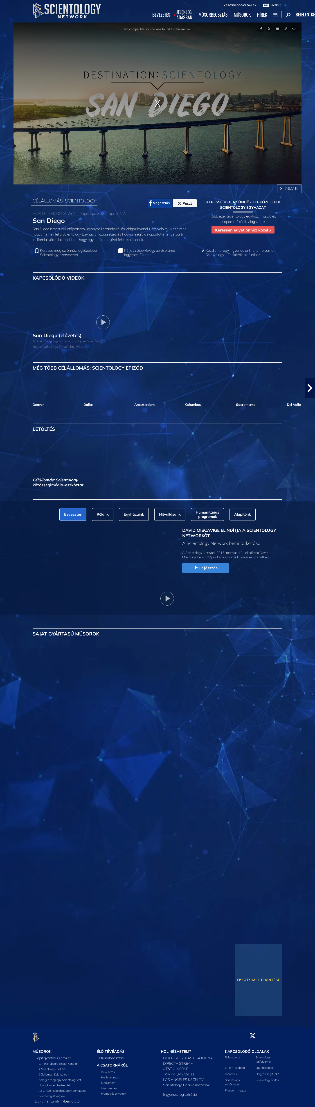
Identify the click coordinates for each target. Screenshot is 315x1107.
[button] (310, 388)
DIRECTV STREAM (178, 1060)
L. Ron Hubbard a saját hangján (58, 1061)
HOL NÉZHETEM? (176, 1049)
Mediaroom (108, 1080)
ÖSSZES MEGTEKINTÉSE (258, 980)
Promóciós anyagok (113, 1091)
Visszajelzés (109, 1085)
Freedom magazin (236, 1088)
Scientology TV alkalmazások (186, 1082)
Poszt (185, 203)
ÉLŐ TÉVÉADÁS (110, 1049)
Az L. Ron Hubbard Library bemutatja (62, 1088)
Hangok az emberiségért (54, 1082)
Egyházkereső (265, 1065)
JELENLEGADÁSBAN (184, 14)
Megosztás (159, 203)
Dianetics (231, 1071)
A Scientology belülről (52, 1066)
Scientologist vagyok (51, 1093)
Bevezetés (108, 1069)
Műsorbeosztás (111, 1055)
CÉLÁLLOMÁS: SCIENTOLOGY (64, 201)
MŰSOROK (242, 15)
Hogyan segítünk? (267, 1071)
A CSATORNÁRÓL (112, 1062)
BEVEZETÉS (161, 15)
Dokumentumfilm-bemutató (57, 1098)
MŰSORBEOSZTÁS (213, 15)
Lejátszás (205, 568)
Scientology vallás (267, 1077)
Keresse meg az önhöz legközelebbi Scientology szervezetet (68, 252)
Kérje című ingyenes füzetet (149, 252)
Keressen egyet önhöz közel (243, 229)
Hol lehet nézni (110, 1074)
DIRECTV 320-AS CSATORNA (188, 1055)
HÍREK (262, 15)
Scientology (232, 1054)
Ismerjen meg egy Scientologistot (59, 1077)
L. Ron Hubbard (235, 1065)
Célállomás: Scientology (53, 1071)
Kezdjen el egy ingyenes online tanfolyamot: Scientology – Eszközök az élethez (240, 252)
